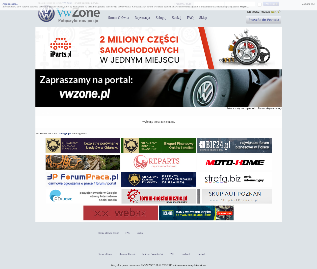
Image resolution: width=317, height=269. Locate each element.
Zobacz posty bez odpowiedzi (241, 108)
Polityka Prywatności (152, 254)
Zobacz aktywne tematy (270, 108)
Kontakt (201, 254)
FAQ (190, 18)
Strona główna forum (108, 233)
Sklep (203, 18)
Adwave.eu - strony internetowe (190, 265)
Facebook (185, 254)
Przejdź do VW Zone (46, 133)
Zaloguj (161, 18)
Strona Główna (118, 18)
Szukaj (176, 18)
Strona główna (79, 133)
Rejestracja (142, 18)
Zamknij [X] (308, 3)
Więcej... (244, 6)
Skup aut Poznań (127, 254)
